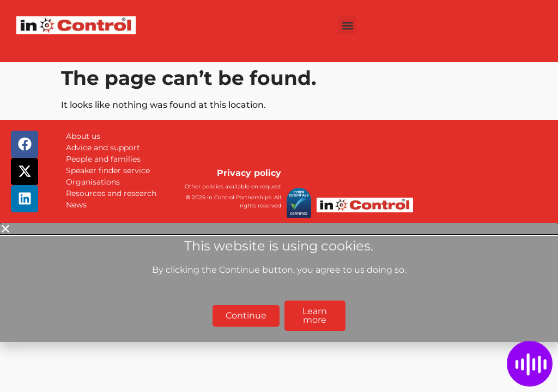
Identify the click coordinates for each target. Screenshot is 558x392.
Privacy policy (249, 173)
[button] (347, 25)
